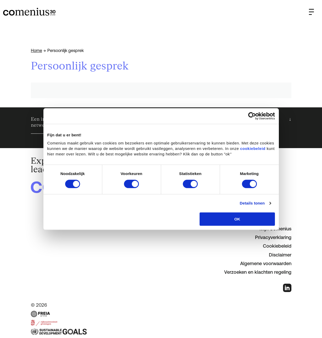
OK (237, 219)
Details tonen (252, 203)
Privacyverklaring (273, 237)
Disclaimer (280, 255)
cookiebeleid (252, 148)
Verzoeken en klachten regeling (257, 272)
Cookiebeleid (277, 246)
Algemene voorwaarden (265, 263)
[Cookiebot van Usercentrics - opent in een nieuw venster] (252, 116)
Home (36, 50)
